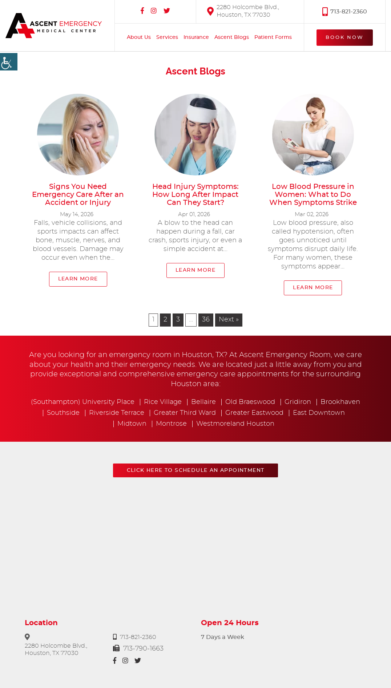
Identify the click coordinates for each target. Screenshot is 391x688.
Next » (229, 319)
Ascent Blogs (231, 37)
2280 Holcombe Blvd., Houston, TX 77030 (243, 11)
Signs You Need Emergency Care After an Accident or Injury (78, 194)
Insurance (196, 37)
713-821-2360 (344, 11)
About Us (139, 37)
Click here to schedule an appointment (196, 470)
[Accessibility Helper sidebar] (8, 61)
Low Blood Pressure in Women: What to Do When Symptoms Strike (313, 194)
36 (206, 319)
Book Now (345, 37)
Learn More (78, 279)
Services (167, 37)
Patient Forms (273, 37)
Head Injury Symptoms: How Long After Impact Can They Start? (195, 194)
